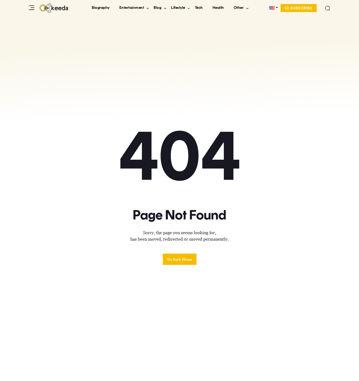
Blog (157, 8)
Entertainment (131, 8)
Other (239, 8)
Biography (101, 8)
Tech (199, 8)
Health (218, 8)
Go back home (179, 259)
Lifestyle (178, 8)
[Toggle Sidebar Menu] (33, 8)
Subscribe (299, 8)
